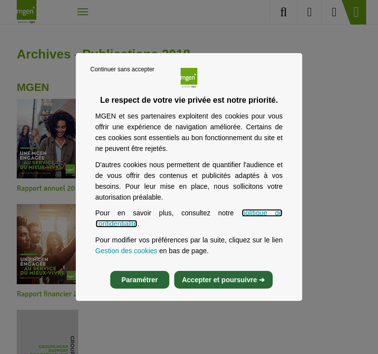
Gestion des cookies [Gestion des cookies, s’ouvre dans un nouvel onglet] (126, 251)
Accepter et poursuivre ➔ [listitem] (223, 280)
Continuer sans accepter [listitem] (123, 69)
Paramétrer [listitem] (140, 280)
